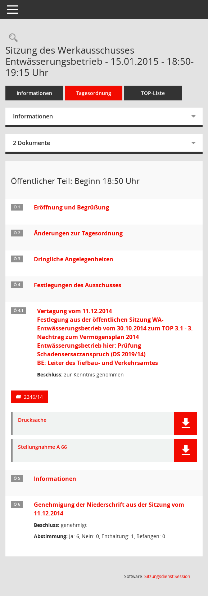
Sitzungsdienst (167, 576)
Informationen (34, 93)
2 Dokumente (31, 143)
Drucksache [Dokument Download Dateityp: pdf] (32, 420)
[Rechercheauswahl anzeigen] (11, 38)
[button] (185, 423)
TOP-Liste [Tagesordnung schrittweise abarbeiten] (153, 93)
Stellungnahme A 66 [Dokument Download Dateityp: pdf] (42, 447)
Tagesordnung (93, 93)
